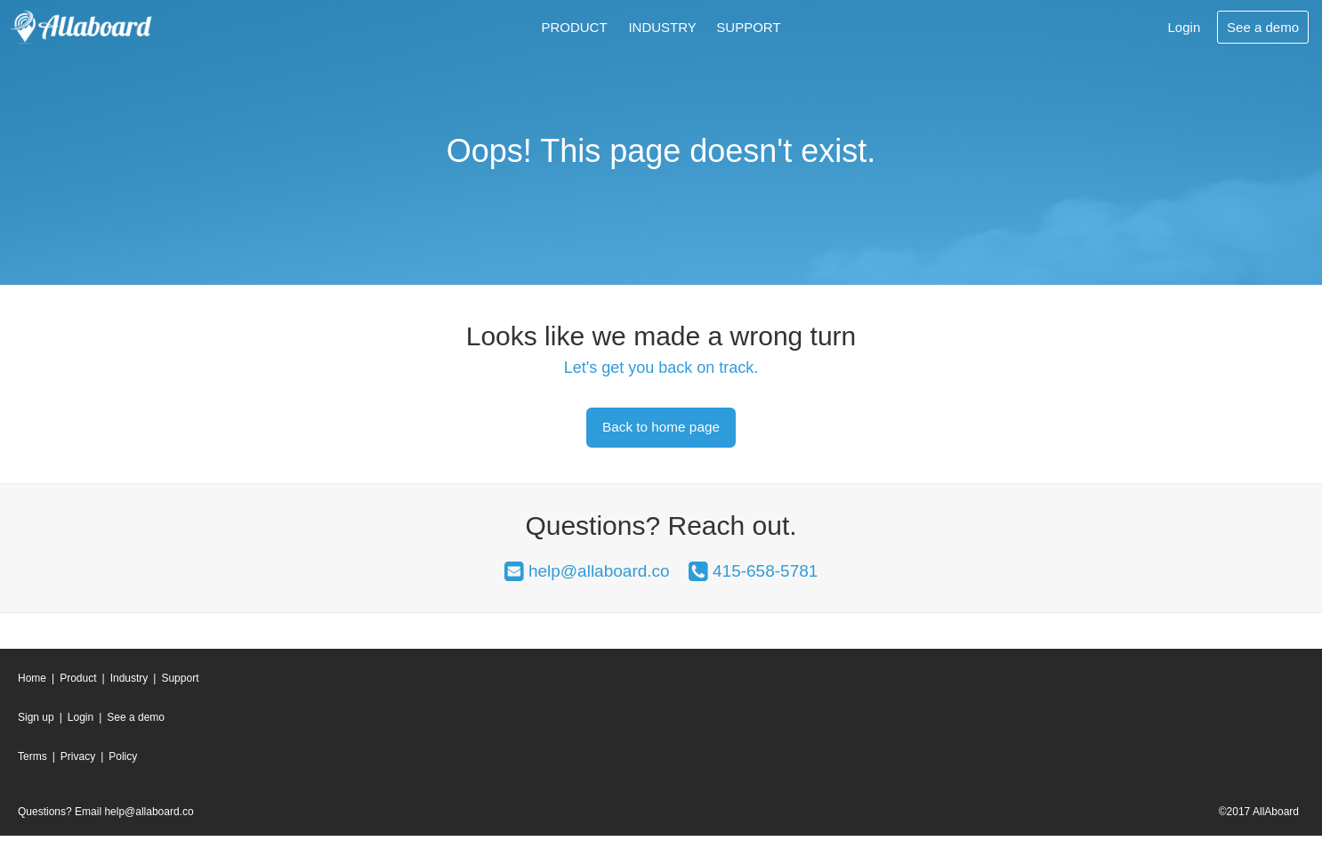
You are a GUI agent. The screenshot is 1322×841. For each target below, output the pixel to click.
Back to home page (661, 430)
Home (32, 683)
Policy (123, 762)
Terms (32, 762)
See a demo (136, 722)
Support (748, 27)
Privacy (77, 762)
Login (80, 722)
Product (574, 27)
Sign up (36, 722)
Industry (662, 27)
